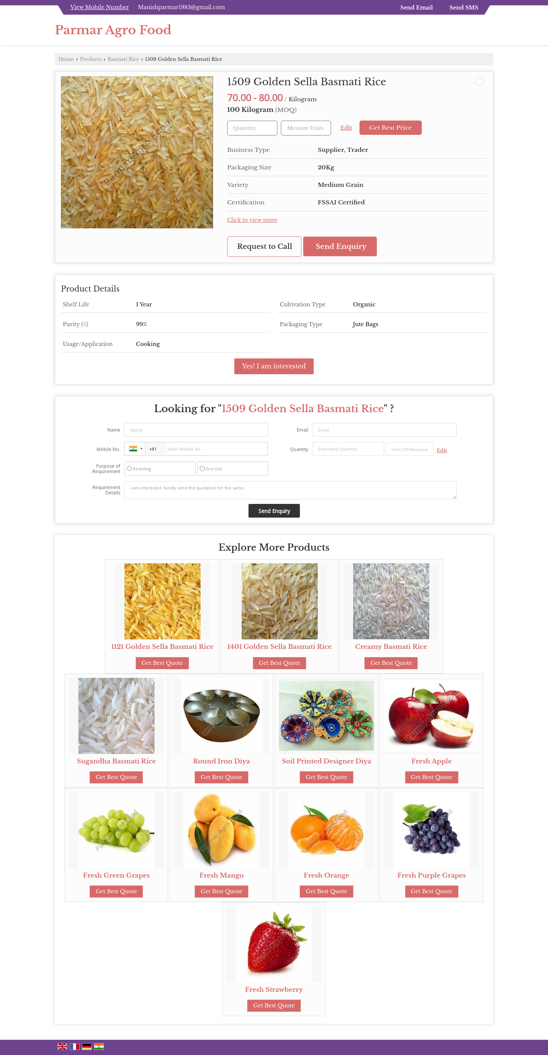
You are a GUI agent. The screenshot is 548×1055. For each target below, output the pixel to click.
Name (113, 430)
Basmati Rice (123, 59)
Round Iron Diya (221, 761)
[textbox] (306, 128)
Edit (346, 128)
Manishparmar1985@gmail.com (181, 7)
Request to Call (264, 246)
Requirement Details (106, 490)
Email (302, 430)
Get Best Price (390, 127)
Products (91, 59)
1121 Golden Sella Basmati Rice (162, 647)
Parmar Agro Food (113, 30)
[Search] (488, 32)
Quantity (299, 449)
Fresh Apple (431, 761)
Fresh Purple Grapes (431, 876)
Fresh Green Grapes (116, 876)
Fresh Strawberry (274, 990)
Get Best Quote (162, 663)
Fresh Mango (221, 876)
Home (66, 59)
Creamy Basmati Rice (391, 647)
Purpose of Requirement (106, 469)
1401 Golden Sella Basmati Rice (279, 647)
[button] (99, 7)
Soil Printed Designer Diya (326, 761)
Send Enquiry (341, 246)
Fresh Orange (326, 876)
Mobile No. (108, 449)
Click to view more (252, 220)
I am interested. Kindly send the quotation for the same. (290, 490)
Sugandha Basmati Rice (116, 761)
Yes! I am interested (274, 366)
